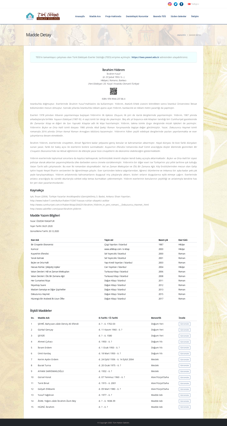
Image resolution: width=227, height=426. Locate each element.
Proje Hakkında (113, 16)
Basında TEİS (159, 16)
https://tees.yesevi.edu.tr (145, 57)
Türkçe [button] (193, 4)
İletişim (195, 16)
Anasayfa (79, 16)
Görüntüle (184, 324)
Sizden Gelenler (178, 16)
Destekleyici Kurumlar (137, 16)
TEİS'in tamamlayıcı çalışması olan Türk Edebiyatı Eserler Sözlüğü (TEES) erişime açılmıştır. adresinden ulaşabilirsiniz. (112, 57)
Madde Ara (95, 16)
